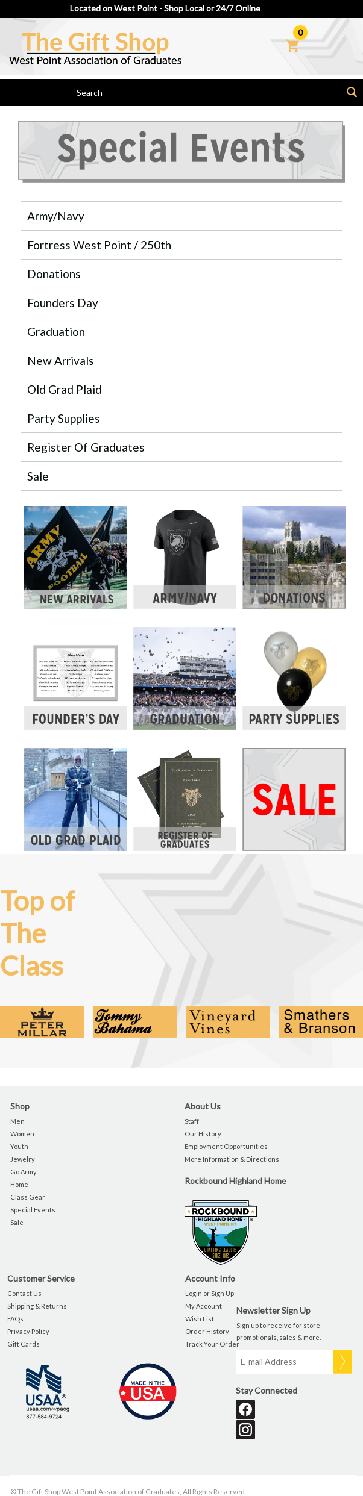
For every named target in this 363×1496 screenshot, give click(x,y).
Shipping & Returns (37, 1306)
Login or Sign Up (209, 1293)
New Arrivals (60, 360)
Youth (19, 1146)
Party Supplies (63, 418)
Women (22, 1134)
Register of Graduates (86, 447)
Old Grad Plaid (64, 389)
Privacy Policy (28, 1331)
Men (17, 1121)
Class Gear (27, 1197)
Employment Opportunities (226, 1146)
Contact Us (24, 1293)
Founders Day (62, 303)
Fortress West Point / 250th (99, 245)
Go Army (23, 1172)
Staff (192, 1121)
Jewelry (22, 1159)
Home (19, 1184)
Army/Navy (55, 216)
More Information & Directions (232, 1159)
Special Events (32, 1210)
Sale (38, 476)
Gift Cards (23, 1344)
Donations (54, 274)
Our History (203, 1134)
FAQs (15, 1319)
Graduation (56, 331)
